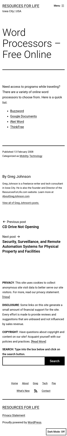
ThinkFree (17, 127)
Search (54, 361)
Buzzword (17, 111)
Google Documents (23, 116)
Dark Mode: (56, 432)
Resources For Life (20, 6)
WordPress (34, 422)
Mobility (24, 156)
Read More (38, 341)
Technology (35, 156)
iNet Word (17, 121)
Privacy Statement (13, 415)
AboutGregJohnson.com (16, 196)
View (6, 297)
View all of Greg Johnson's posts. (20, 202)
